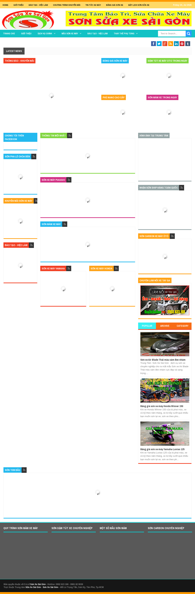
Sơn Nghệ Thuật (152, 40)
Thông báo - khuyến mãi (19, 60)
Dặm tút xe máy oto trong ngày (167, 60)
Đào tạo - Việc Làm (38, 5)
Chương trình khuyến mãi (66, 5)
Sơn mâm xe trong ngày (162, 97)
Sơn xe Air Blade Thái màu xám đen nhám (162, 359)
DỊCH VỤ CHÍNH (45, 33)
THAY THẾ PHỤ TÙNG (124, 33)
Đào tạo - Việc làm (97, 33)
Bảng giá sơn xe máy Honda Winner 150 (161, 406)
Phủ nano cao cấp (113, 97)
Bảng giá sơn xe (114, 5)
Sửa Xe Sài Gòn (33, 587)
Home (5, 5)
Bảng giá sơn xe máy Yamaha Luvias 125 (162, 449)
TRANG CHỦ (9, 33)
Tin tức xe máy (93, 5)
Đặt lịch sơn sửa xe (138, 5)
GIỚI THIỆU (18, 5)
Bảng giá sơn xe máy (115, 60)
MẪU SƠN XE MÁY (70, 33)
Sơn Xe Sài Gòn (38, 584)
